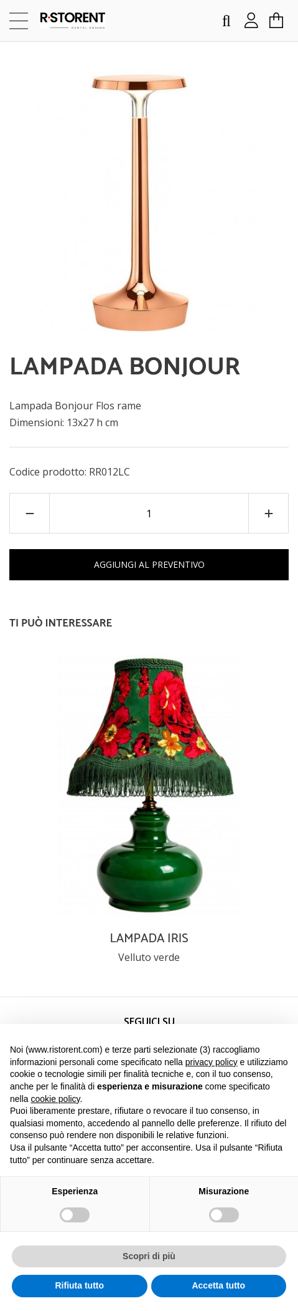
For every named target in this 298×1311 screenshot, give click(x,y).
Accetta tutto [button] (218, 1285)
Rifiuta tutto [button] (79, 1285)
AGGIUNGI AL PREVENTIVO (149, 564)
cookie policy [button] (55, 1099)
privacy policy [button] (211, 1062)
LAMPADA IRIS (148, 938)
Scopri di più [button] (149, 1256)
